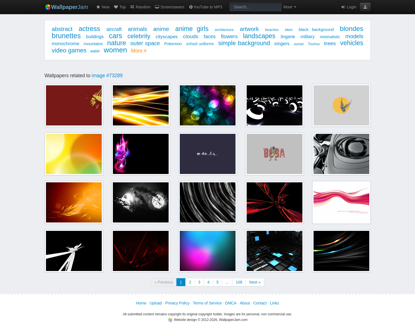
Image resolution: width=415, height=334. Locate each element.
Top (119, 7)
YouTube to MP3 (205, 7)
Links (274, 303)
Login (348, 7)
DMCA (231, 303)
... (227, 282)
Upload (156, 303)
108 (239, 282)
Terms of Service (207, 303)
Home (141, 303)
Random (140, 7)
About (245, 303)
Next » (254, 282)
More (139, 51)
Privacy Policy (177, 303)
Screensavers (169, 7)
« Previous (163, 282)
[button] (365, 7)
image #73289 (107, 75)
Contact (260, 303)
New (103, 7)
